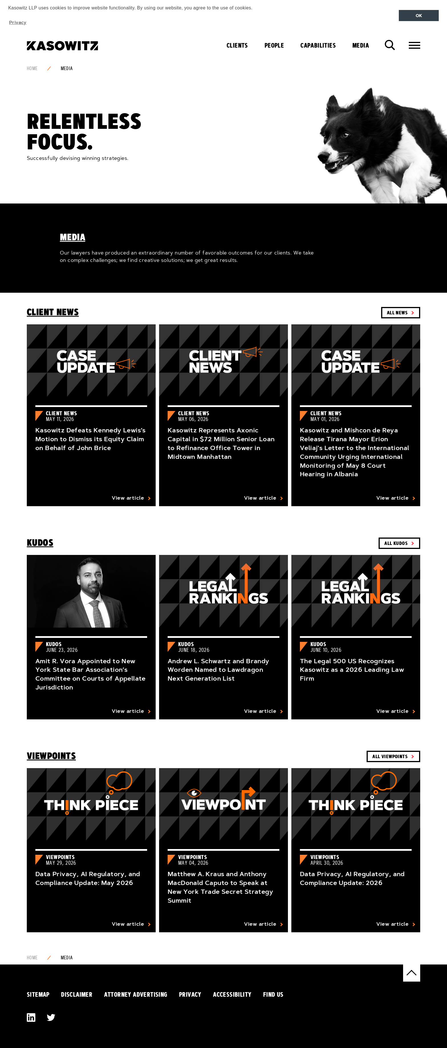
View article (128, 498)
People (274, 45)
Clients (237, 45)
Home (32, 68)
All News (397, 312)
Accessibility (232, 994)
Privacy (190, 994)
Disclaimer (76, 994)
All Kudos (396, 543)
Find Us (273, 994)
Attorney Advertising (136, 994)
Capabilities (318, 45)
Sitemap (38, 994)
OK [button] (419, 15)
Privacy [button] (18, 22)
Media (360, 45)
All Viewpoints (390, 756)
